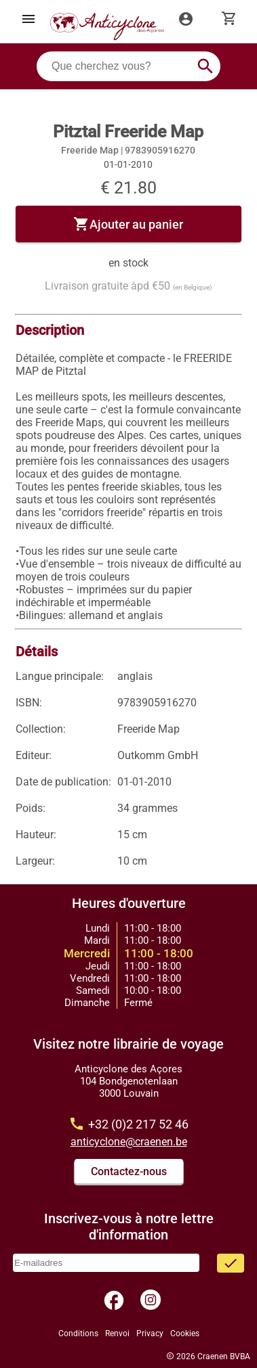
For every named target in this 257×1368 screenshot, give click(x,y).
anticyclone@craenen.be (129, 1141)
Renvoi (117, 1333)
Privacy (149, 1333)
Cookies (184, 1333)
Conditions (78, 1333)
